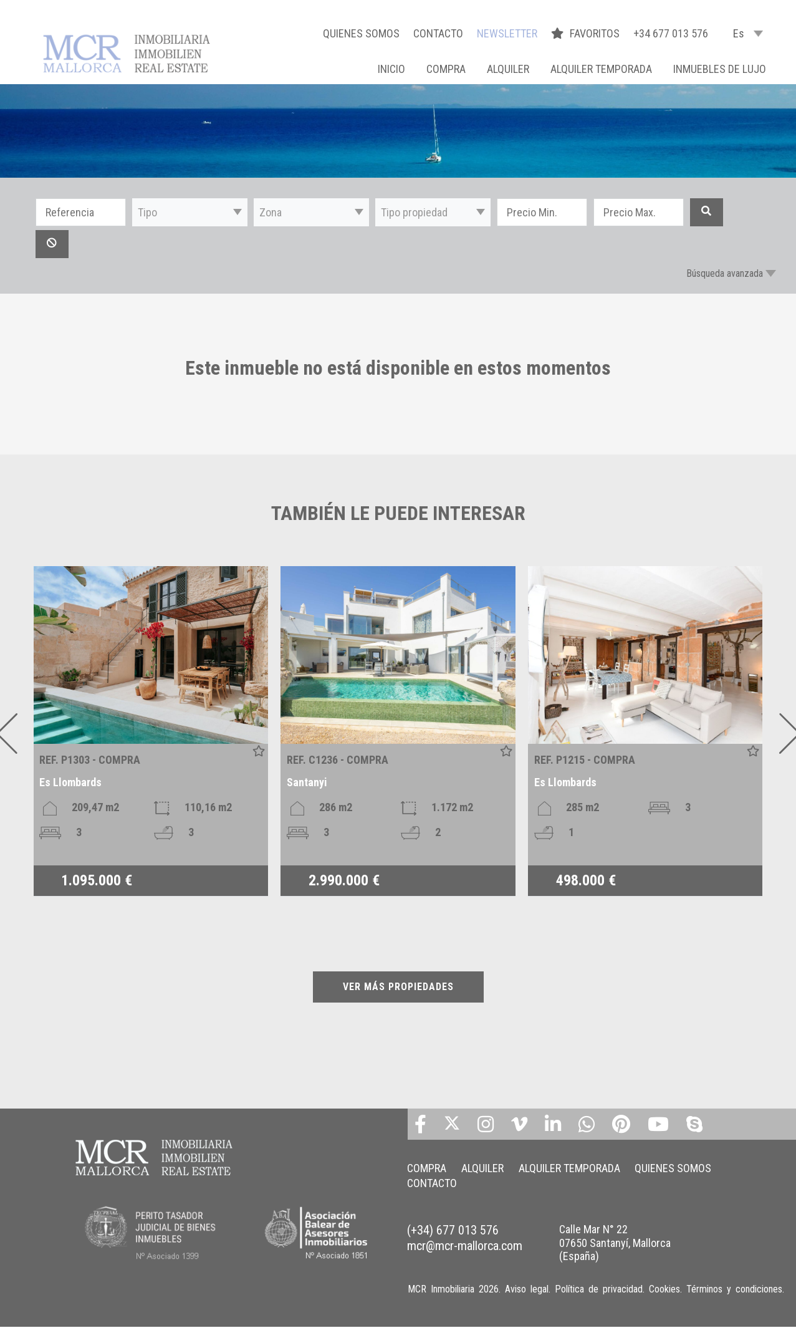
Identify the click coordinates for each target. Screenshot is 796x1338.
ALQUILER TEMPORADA (601, 68)
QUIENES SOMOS (361, 33)
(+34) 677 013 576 (453, 1230)
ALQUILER (508, 68)
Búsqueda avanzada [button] (724, 273)
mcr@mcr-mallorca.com (464, 1245)
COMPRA (446, 68)
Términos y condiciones (734, 1289)
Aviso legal (527, 1289)
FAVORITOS (586, 33)
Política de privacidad (599, 1289)
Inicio (391, 68)
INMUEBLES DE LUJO (719, 68)
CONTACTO (438, 33)
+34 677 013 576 (670, 33)
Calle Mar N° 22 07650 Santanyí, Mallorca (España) (615, 1243)
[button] (189, 212)
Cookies (664, 1289)
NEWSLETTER (507, 33)
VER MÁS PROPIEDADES (398, 987)
